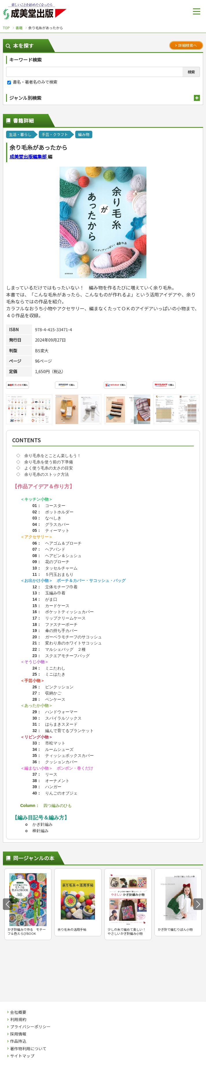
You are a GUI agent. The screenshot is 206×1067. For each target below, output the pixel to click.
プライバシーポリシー (30, 1027)
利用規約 (18, 1020)
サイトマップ (22, 1056)
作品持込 (18, 1041)
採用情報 (18, 1034)
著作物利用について (28, 1049)
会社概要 (18, 1012)
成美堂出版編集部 (29, 156)
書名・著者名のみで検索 (32, 82)
